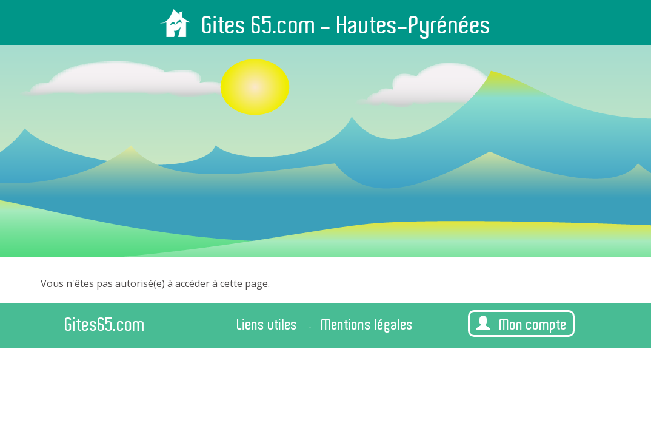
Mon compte (521, 324)
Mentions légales (367, 325)
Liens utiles (267, 325)
